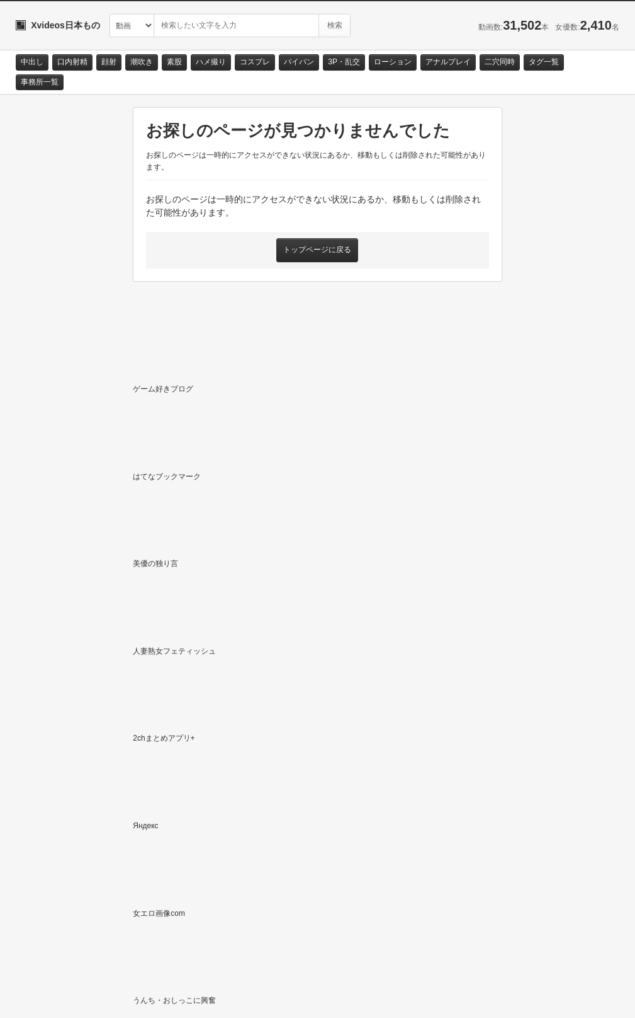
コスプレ (255, 61)
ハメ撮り (211, 61)
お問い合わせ (48, 997)
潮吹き (141, 61)
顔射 (108, 61)
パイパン (299, 61)
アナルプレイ (448, 61)
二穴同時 (500, 61)
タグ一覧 (544, 61)
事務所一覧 (40, 82)
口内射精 (72, 61)
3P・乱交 (344, 61)
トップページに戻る (317, 249)
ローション (393, 61)
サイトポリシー (110, 997)
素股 (174, 61)
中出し (32, 61)
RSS (157, 997)
